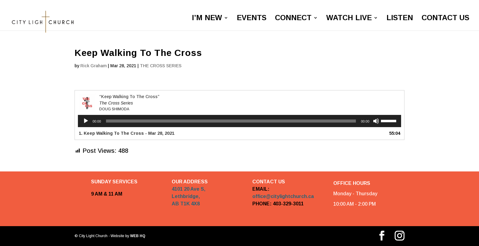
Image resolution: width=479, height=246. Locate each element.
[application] (239, 121)
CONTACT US (445, 19)
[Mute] (376, 121)
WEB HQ (137, 236)
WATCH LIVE (349, 19)
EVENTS (251, 19)
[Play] (86, 121)
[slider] (231, 121)
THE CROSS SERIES (160, 65)
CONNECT (293, 19)
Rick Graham (93, 65)
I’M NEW (207, 19)
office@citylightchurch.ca (283, 196)
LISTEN (399, 19)
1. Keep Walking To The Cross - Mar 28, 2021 (126, 133)
